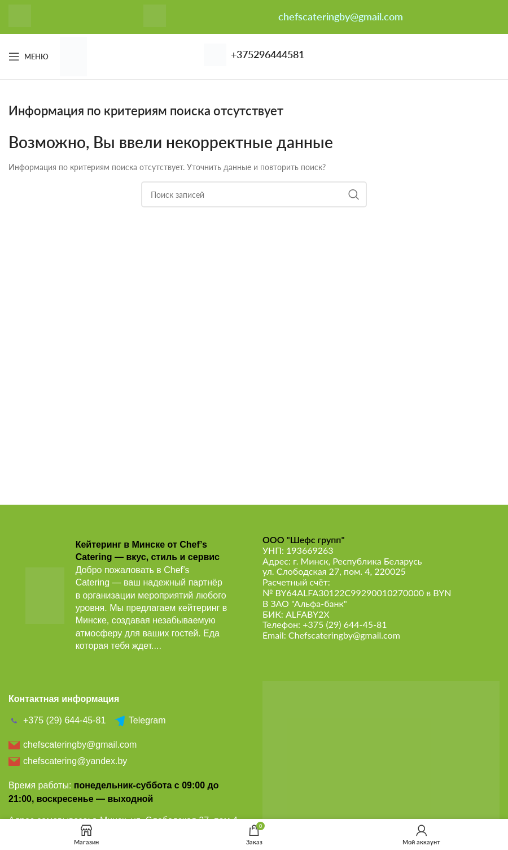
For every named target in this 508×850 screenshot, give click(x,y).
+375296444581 (267, 54)
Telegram (140, 720)
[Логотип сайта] (73, 55)
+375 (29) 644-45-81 (345, 624)
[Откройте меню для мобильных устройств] (28, 56)
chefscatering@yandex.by (67, 761)
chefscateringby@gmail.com (340, 16)
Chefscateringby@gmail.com (344, 635)
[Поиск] (254, 194)
